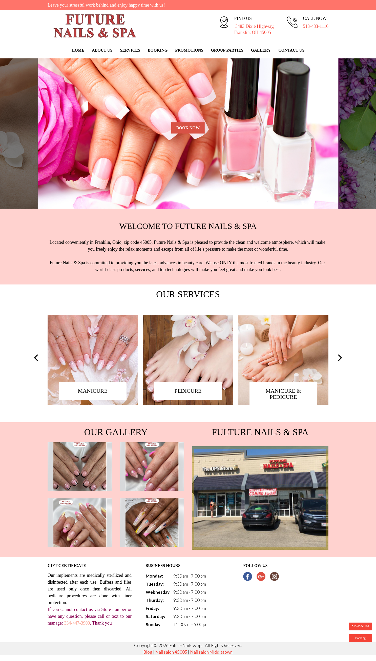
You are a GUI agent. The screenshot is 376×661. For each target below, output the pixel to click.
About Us (102, 50)
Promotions (189, 50)
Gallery (261, 50)
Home (78, 50)
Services (130, 50)
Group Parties (227, 50)
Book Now (188, 128)
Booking (158, 50)
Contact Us (291, 50)
